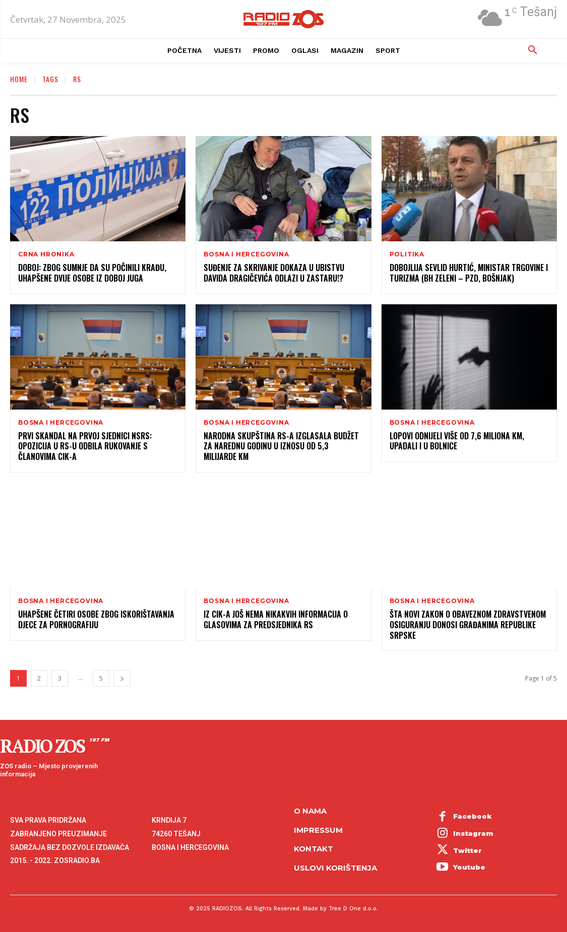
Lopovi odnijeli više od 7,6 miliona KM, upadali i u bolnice (457, 441)
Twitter (467, 850)
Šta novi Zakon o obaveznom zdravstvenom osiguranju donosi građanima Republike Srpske (468, 624)
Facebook (472, 816)
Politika (407, 254)
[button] (533, 50)
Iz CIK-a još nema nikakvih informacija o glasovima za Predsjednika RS (276, 619)
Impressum (318, 829)
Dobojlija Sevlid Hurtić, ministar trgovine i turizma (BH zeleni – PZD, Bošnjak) (469, 272)
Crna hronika (46, 254)
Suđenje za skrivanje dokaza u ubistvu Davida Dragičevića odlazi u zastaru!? (274, 272)
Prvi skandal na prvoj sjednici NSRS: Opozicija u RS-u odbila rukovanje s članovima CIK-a (85, 446)
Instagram (473, 833)
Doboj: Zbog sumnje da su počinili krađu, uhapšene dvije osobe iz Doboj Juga (92, 272)
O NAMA (310, 811)
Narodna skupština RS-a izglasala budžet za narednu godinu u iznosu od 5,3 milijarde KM (281, 446)
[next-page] (122, 678)
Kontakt (313, 848)
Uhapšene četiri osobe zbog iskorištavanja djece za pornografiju (96, 619)
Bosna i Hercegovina (246, 254)
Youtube (469, 867)
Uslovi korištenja (335, 867)
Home (19, 79)
